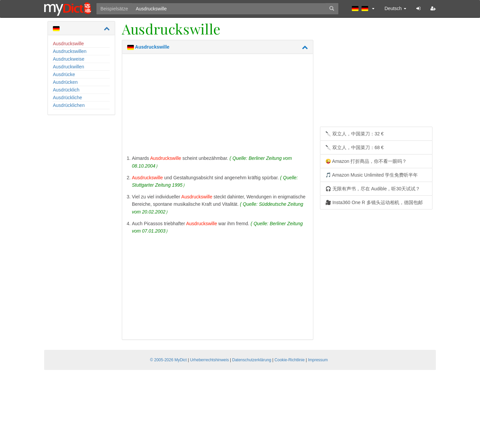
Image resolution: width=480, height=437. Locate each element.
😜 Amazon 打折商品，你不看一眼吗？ (366, 161)
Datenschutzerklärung (251, 360)
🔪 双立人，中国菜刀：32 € (354, 133)
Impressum (318, 360)
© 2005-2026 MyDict (168, 360)
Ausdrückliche (67, 97)
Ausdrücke (64, 74)
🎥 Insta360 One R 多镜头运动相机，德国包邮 (374, 202)
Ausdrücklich (66, 89)
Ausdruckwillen (68, 66)
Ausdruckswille (68, 43)
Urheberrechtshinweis (209, 360)
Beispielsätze (114, 8)
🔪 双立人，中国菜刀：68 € (354, 147)
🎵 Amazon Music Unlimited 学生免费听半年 (371, 175)
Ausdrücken (65, 82)
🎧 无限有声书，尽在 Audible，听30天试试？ (372, 188)
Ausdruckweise (68, 59)
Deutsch (395, 8)
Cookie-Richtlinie (289, 360)
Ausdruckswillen (69, 51)
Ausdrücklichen (69, 105)
